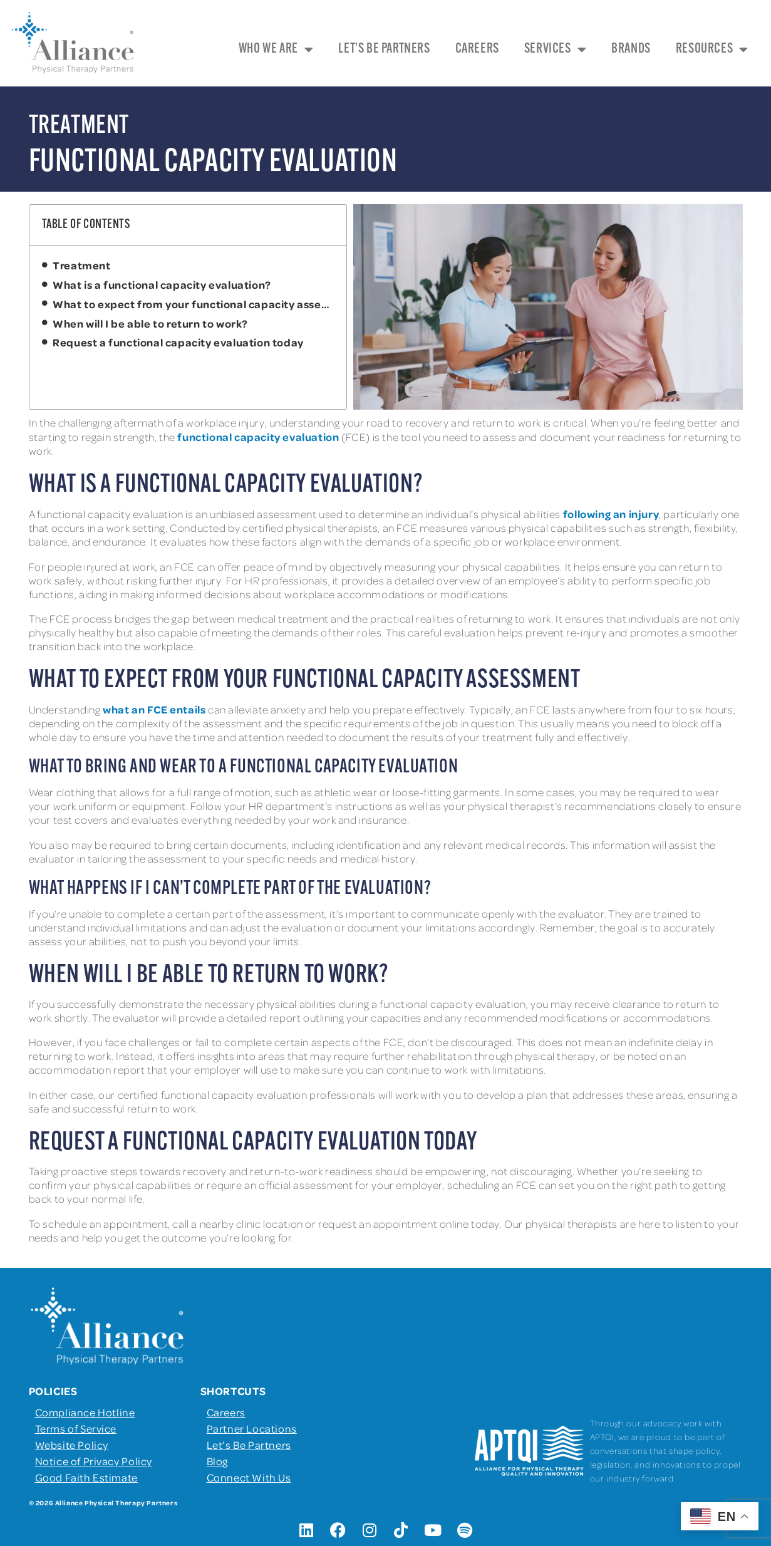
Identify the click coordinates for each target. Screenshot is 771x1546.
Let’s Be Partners (384, 49)
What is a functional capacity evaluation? (163, 284)
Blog (217, 1461)
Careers (477, 49)
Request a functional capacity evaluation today (179, 342)
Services (555, 49)
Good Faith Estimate (86, 1477)
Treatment (81, 265)
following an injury (611, 514)
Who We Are (276, 49)
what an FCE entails (154, 709)
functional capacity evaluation (258, 437)
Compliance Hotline (85, 1412)
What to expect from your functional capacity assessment (193, 304)
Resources (712, 49)
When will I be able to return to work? (151, 323)
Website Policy (71, 1444)
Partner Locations (252, 1428)
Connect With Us (249, 1477)
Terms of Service (76, 1428)
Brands (631, 49)
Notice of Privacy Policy (93, 1461)
